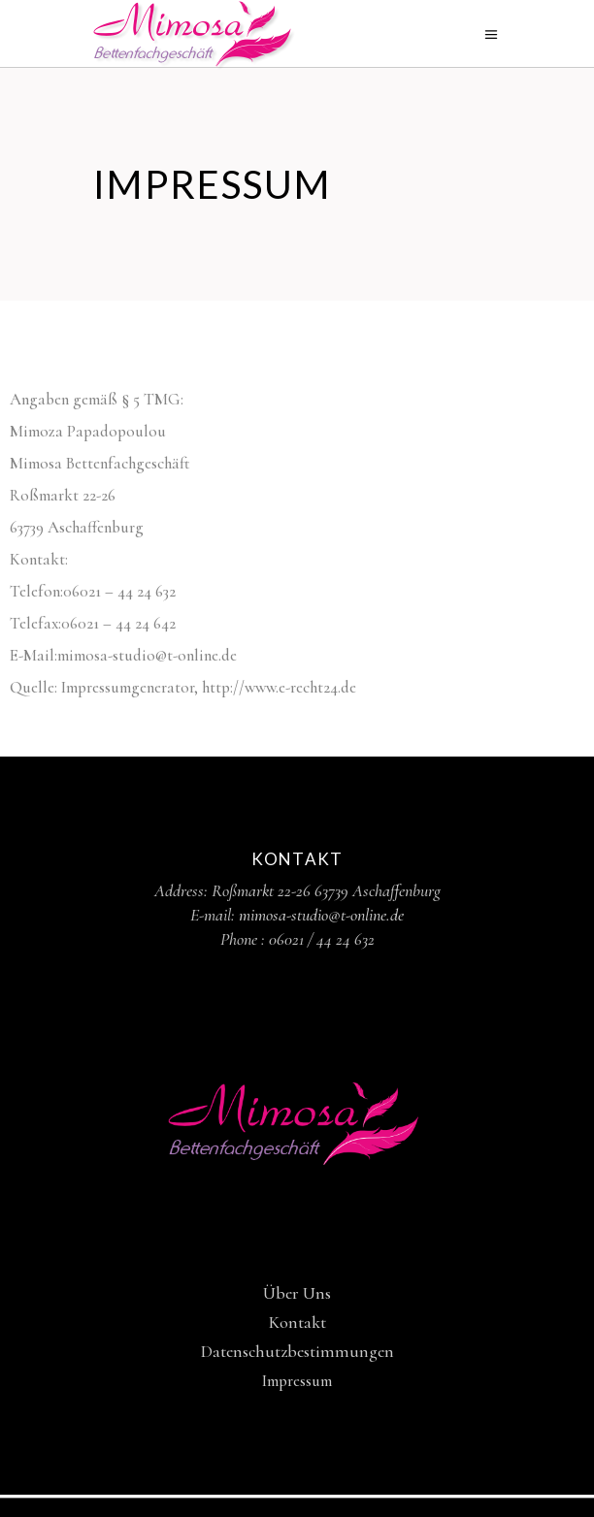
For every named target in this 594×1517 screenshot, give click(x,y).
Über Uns (297, 1293)
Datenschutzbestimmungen (297, 1351)
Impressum (297, 1381)
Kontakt (297, 1322)
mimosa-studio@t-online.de (321, 914)
